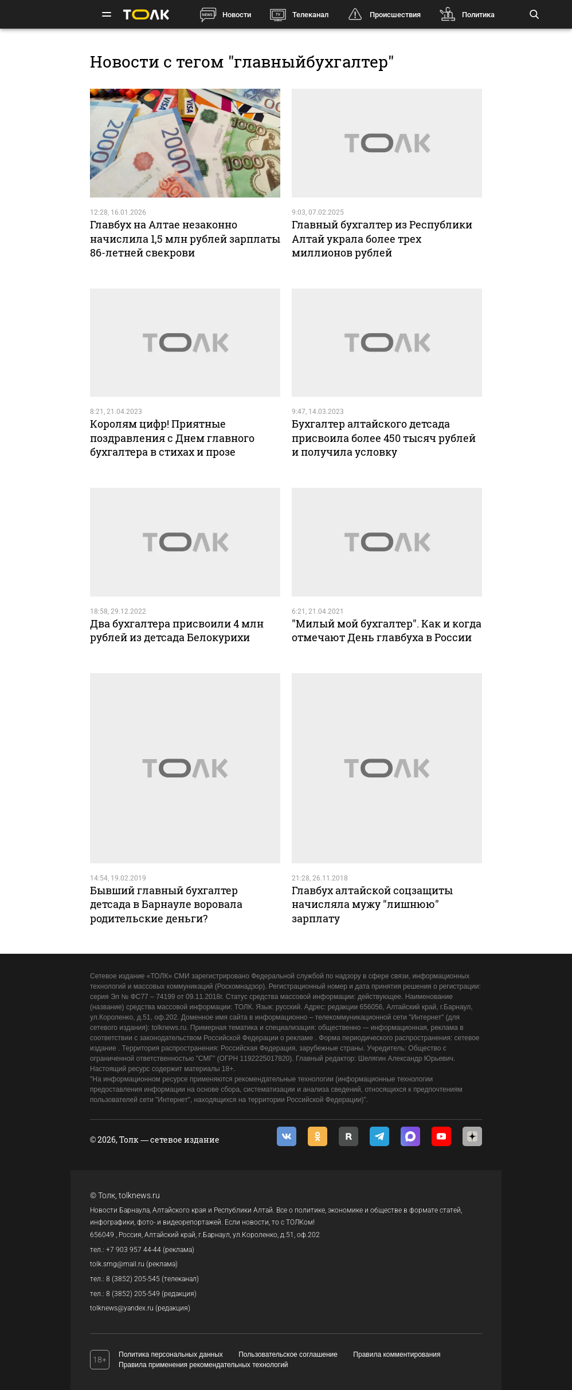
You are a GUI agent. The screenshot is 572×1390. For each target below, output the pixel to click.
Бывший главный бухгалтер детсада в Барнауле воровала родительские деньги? (166, 904)
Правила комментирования (396, 1354)
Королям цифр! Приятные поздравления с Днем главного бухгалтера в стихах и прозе (172, 438)
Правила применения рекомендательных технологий (203, 1365)
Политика (478, 14)
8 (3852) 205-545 (133, 1279)
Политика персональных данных (171, 1354)
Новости (236, 14)
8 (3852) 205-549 (133, 1294)
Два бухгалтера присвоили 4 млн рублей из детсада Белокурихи (177, 630)
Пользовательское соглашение (288, 1354)
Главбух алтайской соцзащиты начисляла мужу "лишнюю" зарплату (372, 904)
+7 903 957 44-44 (133, 1250)
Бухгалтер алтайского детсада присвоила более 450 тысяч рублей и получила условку (384, 438)
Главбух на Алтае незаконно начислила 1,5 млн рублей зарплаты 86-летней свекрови (185, 238)
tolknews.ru (139, 1195)
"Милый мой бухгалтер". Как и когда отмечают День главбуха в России (386, 630)
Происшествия (395, 14)
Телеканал (310, 14)
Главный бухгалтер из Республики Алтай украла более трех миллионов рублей (382, 238)
